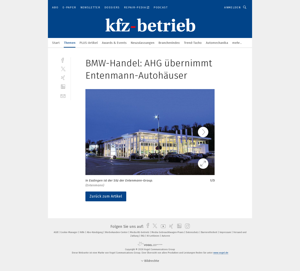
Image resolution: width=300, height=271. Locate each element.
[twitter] (63, 68)
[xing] (63, 77)
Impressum (226, 232)
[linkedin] (63, 86)
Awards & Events (114, 43)
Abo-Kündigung (95, 232)
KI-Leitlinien (153, 235)
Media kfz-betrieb (140, 232)
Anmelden (232, 7)
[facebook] (63, 59)
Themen (69, 43)
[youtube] (162, 226)
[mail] (63, 95)
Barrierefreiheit (209, 232)
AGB (56, 232)
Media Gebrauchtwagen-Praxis (167, 232)
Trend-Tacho (193, 43)
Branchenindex (169, 43)
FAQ (143, 235)
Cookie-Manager (69, 232)
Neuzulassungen (142, 43)
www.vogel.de (220, 252)
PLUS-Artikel (89, 43)
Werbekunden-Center (116, 232)
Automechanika (217, 43)
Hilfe (82, 232)
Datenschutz (192, 232)
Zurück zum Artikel (106, 196)
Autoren (166, 235)
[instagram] (186, 226)
